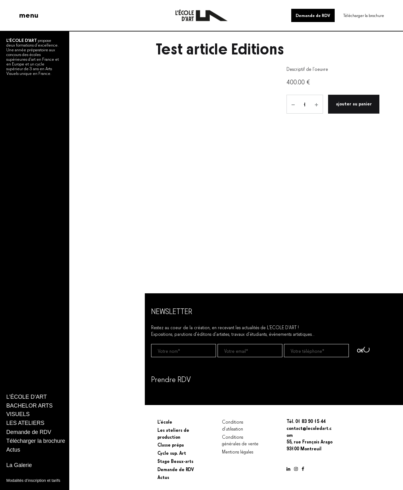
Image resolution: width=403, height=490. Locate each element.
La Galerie (19, 465)
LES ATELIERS (25, 423)
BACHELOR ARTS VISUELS (29, 410)
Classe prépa (170, 444)
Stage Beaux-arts (175, 461)
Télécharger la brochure (363, 15)
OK (363, 350)
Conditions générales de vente (240, 440)
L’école (164, 421)
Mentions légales (237, 451)
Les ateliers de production (173, 433)
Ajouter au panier (354, 103)
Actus (13, 450)
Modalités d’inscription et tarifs (33, 480)
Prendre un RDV (166, 395)
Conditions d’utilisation (232, 424)
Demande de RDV (313, 15)
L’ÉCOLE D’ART (26, 397)
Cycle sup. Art (171, 452)
